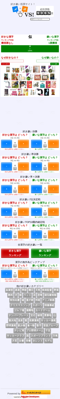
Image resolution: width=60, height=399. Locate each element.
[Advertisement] (32, 25)
